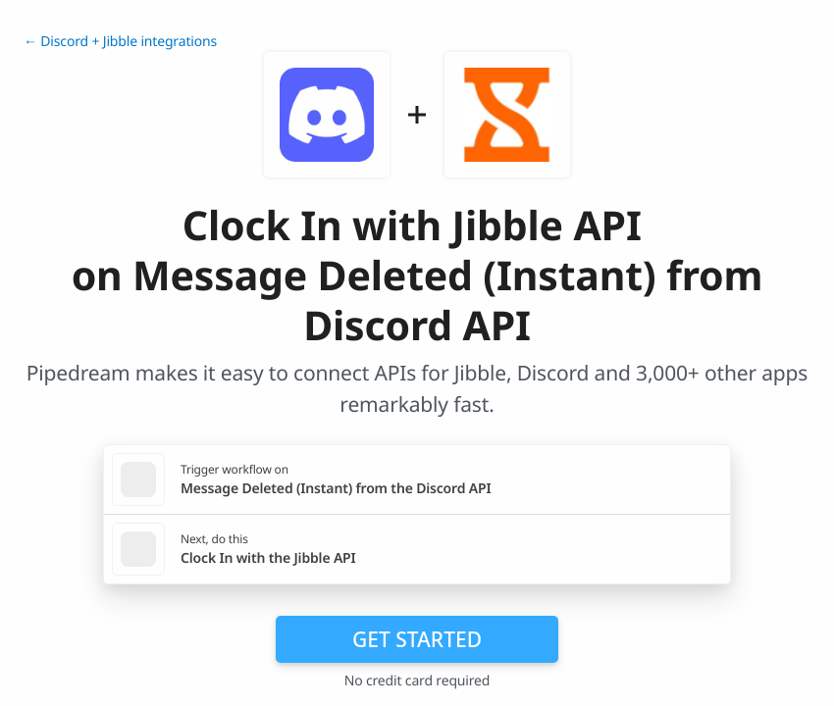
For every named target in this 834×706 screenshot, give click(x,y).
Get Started (417, 639)
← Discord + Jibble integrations (120, 41)
